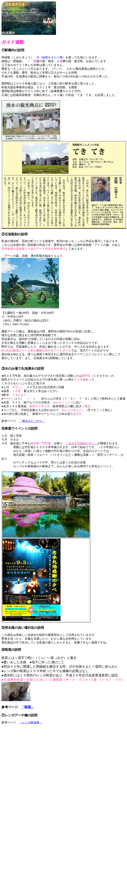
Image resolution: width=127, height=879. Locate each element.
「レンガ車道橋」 (30, 722)
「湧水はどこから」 (32, 421)
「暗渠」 (27, 707)
